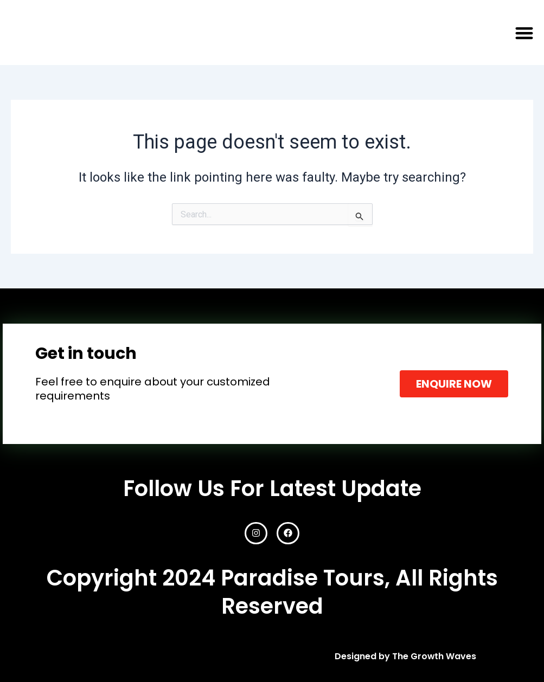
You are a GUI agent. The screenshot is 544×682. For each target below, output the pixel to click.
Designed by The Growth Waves (405, 656)
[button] (524, 32)
